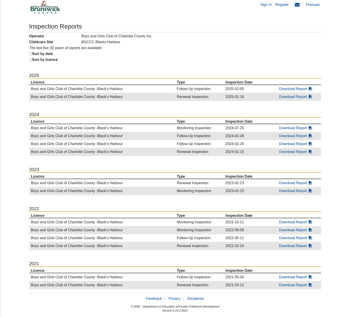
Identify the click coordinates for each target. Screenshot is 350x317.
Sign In (266, 5)
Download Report (295, 89)
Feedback (154, 298)
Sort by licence (45, 60)
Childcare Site (41, 42)
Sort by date (42, 54)
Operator (37, 36)
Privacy (174, 298)
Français (313, 5)
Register (282, 5)
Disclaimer (195, 298)
